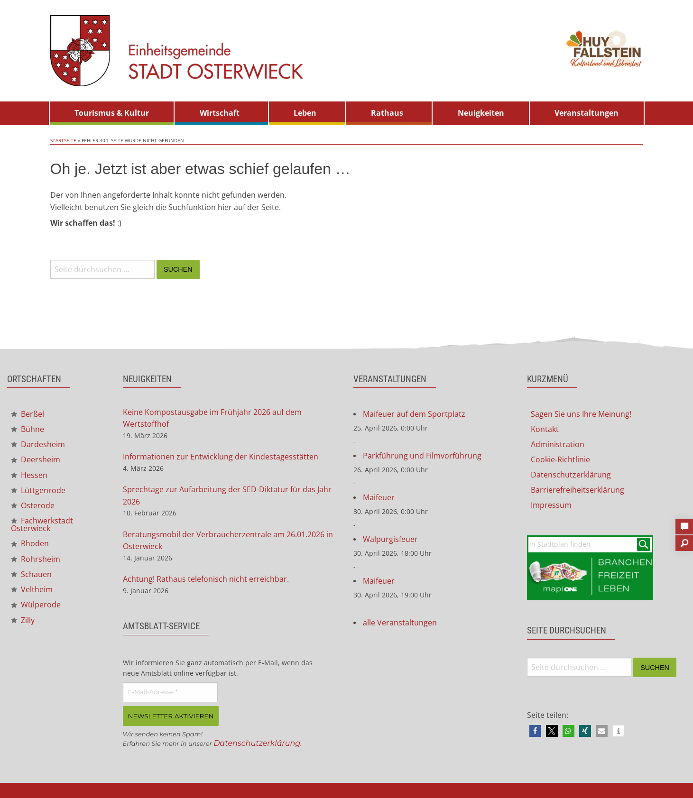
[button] (535, 731)
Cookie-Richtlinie (560, 459)
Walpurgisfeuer (390, 539)
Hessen (29, 475)
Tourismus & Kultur (111, 113)
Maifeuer (379, 497)
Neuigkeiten (481, 113)
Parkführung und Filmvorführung (422, 455)
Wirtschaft (220, 113)
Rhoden (30, 543)
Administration (557, 444)
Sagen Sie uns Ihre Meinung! (581, 414)
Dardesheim (38, 444)
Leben (305, 113)
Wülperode (36, 604)
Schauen (31, 574)
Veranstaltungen (586, 113)
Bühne (27, 429)
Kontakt (545, 429)
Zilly (23, 620)
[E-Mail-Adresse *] (170, 692)
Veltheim (32, 589)
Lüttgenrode (38, 490)
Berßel (27, 414)
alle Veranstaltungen (400, 622)
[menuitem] (112, 113)
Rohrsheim (35, 559)
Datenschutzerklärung (256, 742)
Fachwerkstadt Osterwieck (42, 524)
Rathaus (387, 113)
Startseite (63, 140)
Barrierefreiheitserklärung (577, 490)
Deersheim (35, 459)
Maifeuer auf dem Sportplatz (414, 414)
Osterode (33, 505)
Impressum (551, 505)
